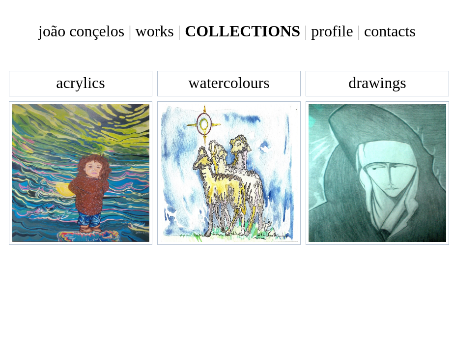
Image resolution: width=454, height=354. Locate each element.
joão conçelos (81, 31)
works (155, 31)
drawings (377, 82)
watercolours (228, 82)
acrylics (80, 82)
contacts (390, 31)
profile (332, 31)
